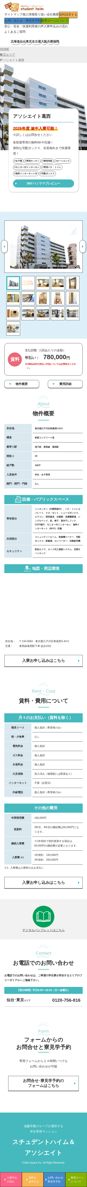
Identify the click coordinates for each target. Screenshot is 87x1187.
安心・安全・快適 (16, 26)
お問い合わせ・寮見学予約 (23, 20)
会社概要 (53, 14)
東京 (29, 41)
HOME (4, 49)
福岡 (56, 41)
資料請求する (68, 14)
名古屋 (36, 41)
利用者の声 (36, 26)
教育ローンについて (55, 20)
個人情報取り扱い (35, 14)
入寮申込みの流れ (56, 26)
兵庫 (50, 41)
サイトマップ (13, 14)
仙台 (23, 41)
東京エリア (7, 54)
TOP (7, 41)
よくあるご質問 (15, 31)
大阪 (44, 41)
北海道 (15, 41)
